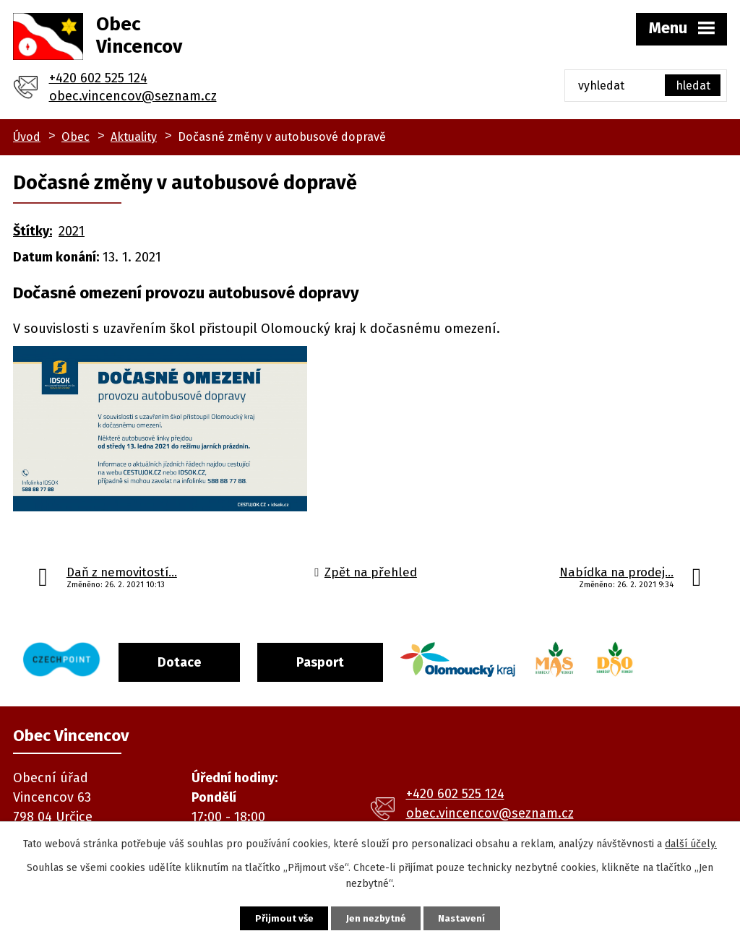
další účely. (691, 842)
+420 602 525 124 (98, 78)
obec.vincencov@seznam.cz (133, 96)
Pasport (342, 659)
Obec (75, 137)
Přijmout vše (272, 917)
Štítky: (32, 231)
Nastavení (474, 917)
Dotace (192, 659)
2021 (72, 231)
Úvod (26, 137)
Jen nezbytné (376, 917)
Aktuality (134, 137)
